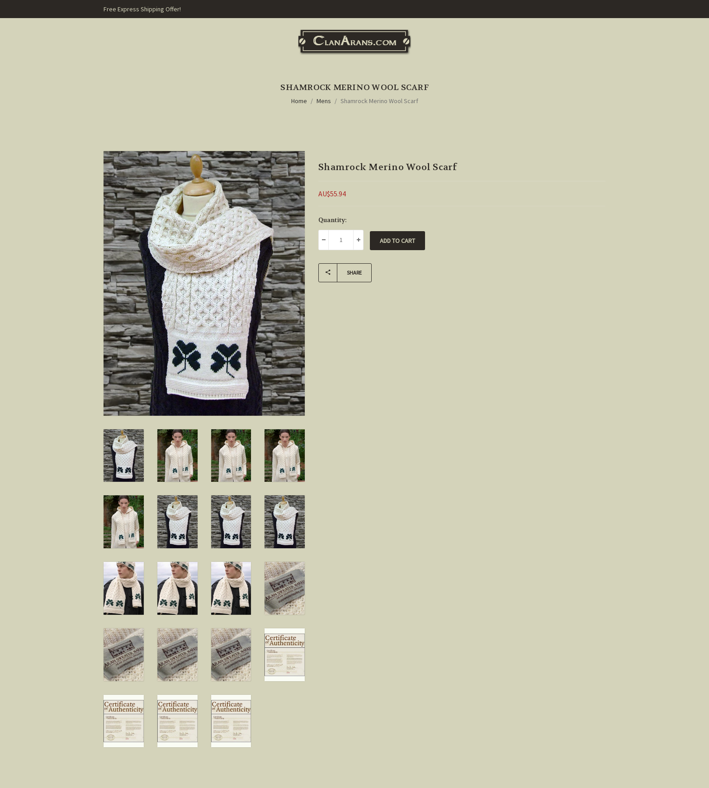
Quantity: (332, 220)
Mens (324, 101)
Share (340, 273)
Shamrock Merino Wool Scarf (379, 101)
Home (299, 101)
